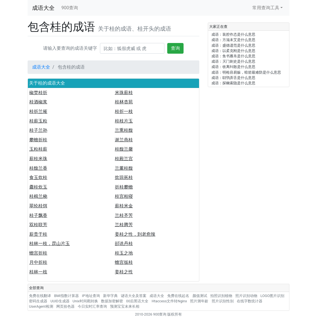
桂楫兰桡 (38, 196)
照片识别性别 (223, 301)
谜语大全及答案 (133, 296)
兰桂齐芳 (124, 215)
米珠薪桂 (124, 92)
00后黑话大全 (137, 301)
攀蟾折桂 (38, 139)
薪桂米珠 (38, 158)
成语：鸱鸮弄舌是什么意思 (233, 78)
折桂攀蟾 (124, 187)
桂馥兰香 (38, 168)
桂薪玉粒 (38, 121)
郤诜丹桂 (124, 243)
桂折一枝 (124, 111)
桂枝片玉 (124, 121)
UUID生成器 (59, 301)
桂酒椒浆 (38, 102)
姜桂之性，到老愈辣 (135, 234)
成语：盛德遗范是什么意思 (233, 45)
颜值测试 (200, 296)
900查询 (69, 7)
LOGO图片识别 (272, 296)
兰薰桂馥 (124, 168)
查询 (175, 48)
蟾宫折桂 (38, 253)
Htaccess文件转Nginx (169, 301)
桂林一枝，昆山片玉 (49, 243)
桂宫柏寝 (124, 196)
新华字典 (110, 296)
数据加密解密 (112, 301)
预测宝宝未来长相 (124, 306)
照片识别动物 (246, 296)
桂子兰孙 (38, 130)
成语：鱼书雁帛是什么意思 (233, 56)
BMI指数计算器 (66, 296)
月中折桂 (38, 262)
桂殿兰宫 (124, 158)
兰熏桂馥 (124, 130)
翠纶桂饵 (38, 205)
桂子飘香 (38, 215)
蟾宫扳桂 (124, 262)
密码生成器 (38, 301)
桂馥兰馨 (124, 149)
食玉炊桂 (38, 177)
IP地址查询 (91, 296)
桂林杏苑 (124, 102)
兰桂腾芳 (124, 224)
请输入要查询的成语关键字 (70, 48)
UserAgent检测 (41, 306)
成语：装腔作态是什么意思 (233, 34)
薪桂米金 (124, 205)
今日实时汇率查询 (92, 306)
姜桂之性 (124, 272)
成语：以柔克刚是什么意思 (233, 51)
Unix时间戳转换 (85, 301)
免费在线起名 (178, 296)
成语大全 (43, 7)
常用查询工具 (265, 7)
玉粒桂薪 (38, 149)
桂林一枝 (38, 272)
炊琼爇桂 (124, 177)
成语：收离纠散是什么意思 (233, 67)
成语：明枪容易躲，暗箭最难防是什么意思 (246, 72)
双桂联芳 (38, 224)
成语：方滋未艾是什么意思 (233, 40)
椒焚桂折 (38, 92)
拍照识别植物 (221, 296)
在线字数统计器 (249, 301)
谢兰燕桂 (124, 139)
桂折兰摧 (38, 111)
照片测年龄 (199, 301)
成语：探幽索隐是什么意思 (233, 83)
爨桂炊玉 (38, 187)
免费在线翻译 (40, 296)
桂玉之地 (124, 253)
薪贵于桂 (38, 234)
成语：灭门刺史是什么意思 (233, 61)
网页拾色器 (65, 306)
